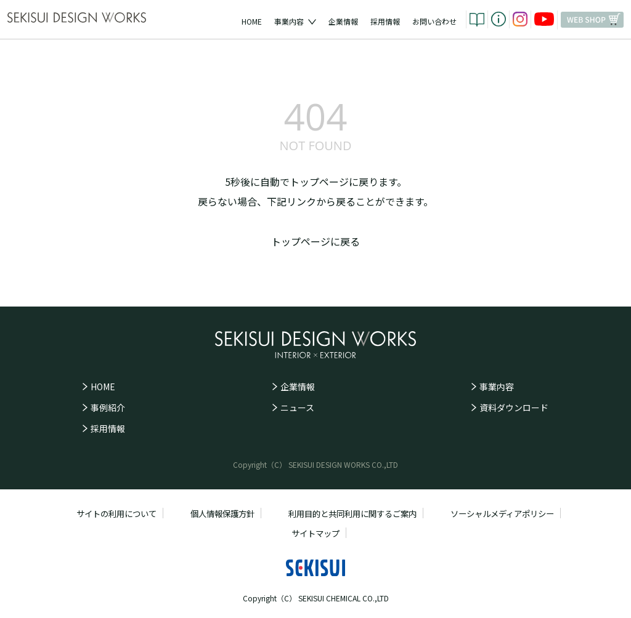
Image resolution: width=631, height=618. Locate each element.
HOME (252, 21)
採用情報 (385, 21)
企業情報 (343, 21)
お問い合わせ (434, 21)
